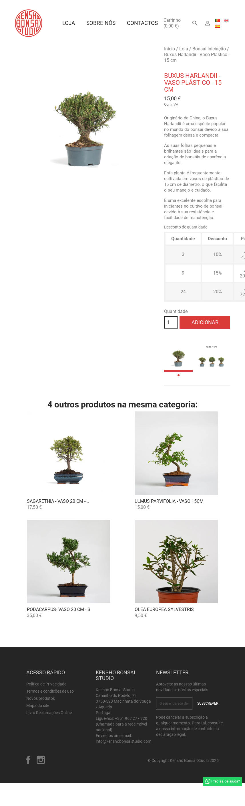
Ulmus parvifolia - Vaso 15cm (169, 501)
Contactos (142, 23)
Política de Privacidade (46, 684)
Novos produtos (40, 698)
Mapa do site (37, 705)
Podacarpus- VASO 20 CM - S (58, 609)
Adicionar (205, 322)
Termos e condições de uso (50, 691)
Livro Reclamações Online (49, 712)
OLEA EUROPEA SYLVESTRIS (164, 609)
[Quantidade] (171, 322)
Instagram (41, 760)
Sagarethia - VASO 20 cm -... (58, 501)
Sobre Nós (100, 23)
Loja (68, 23)
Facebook (28, 760)
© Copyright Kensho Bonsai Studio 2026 (183, 760)
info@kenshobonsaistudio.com (123, 741)
